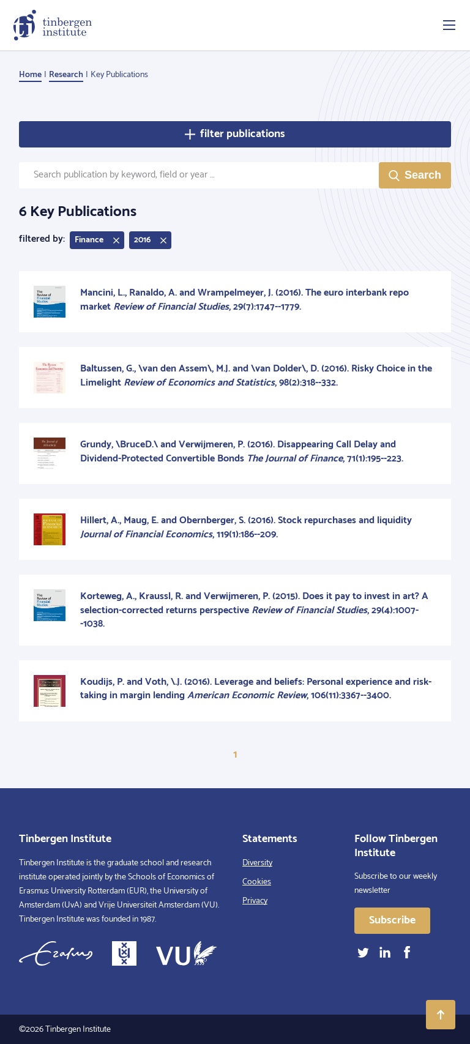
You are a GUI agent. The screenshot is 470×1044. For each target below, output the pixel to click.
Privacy (254, 901)
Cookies (256, 882)
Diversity (257, 863)
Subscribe (392, 920)
